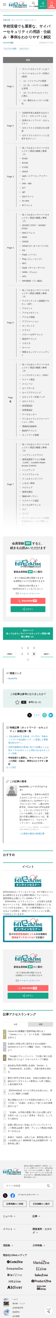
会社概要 (16, 1316)
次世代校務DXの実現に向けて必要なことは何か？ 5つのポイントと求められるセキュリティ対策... (29, 750)
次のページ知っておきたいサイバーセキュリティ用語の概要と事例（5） (28, 633)
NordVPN (12, 678)
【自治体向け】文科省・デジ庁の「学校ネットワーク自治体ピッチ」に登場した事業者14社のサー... (28, 739)
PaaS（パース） (30, 254)
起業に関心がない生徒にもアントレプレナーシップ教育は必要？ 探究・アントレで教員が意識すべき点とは (30, 1128)
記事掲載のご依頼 (14, 1204)
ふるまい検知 (28, 483)
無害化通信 (27, 492)
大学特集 (39, 1245)
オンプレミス (28, 326)
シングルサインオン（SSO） (36, 375)
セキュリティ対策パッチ (33, 397)
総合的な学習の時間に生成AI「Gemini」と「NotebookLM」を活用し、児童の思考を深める (29, 1068)
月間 (40, 1024)
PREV (8, 654)
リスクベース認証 (30, 500)
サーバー (26, 347)
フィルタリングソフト (32, 479)
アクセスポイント (30, 312)
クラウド (26, 330)
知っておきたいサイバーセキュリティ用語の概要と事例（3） (35, 293)
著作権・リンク (18, 1304)
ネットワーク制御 (30, 435)
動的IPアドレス (29, 430)
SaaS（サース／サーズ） (34, 268)
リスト (37, 715)
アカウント (27, 308)
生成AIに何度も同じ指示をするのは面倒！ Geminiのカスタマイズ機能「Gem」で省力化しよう (30, 1046)
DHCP (25, 171)
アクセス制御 (28, 317)
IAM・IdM (26, 183)
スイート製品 (28, 379)
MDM (24, 237)
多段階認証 (27, 405)
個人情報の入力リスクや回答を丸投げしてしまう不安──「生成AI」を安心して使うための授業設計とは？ (30, 1103)
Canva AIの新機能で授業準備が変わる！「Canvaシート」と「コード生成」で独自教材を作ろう (29, 1034)
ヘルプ (15, 1299)
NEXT (47, 654)
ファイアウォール (30, 474)
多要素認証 (27, 410)
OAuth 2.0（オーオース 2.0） (36, 246)
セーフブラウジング (31, 392)
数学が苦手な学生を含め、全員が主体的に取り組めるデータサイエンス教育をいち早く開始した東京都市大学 (30, 1081)
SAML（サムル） (30, 272)
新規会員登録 (27, 600)
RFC (24, 263)
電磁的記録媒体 (29, 426)
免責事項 (16, 1312)
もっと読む (11, 767)
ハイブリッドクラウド (32, 455)
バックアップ (28, 470)
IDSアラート (28, 196)
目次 (38, 60)
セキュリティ (24, 48)
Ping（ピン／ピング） (32, 259)
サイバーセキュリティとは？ (35, 69)
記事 (37, 1216)
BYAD (25, 158)
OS (23, 250)
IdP (23, 192)
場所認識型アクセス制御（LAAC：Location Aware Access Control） (33, 462)
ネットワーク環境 (10, 48)
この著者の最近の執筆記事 (32, 833)
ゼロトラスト (28, 401)
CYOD (25, 167)
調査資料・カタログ (42, 1231)
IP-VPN (25, 201)
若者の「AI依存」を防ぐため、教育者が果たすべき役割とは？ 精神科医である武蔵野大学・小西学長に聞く (30, 1140)
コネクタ (26, 343)
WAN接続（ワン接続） (33, 281)
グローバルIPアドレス (32, 334)
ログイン (27, 609)
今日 (15, 1024)
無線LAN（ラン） (30, 496)
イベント (9, 1229)
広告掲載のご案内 (41, 1204)
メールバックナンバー (28, 593)
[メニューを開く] (4, 4)
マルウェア (27, 487)
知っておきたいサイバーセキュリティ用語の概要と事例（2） (35, 217)
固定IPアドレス (29, 339)
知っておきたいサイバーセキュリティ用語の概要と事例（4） (35, 367)
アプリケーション (30, 321)
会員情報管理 (17, 1308)
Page (10, 86)
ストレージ (27, 384)
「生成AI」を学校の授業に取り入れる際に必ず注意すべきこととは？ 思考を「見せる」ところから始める (30, 1115)
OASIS (25, 241)
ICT (24, 188)
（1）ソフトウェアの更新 (34, 81)
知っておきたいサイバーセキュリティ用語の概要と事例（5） (35, 447)
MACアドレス (28, 233)
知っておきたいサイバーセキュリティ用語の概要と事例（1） (35, 151)
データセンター (29, 414)
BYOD (25, 163)
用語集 (8, 1245)
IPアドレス (27, 205)
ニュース (9, 1216)
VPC (24, 276)
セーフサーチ (28, 388)
